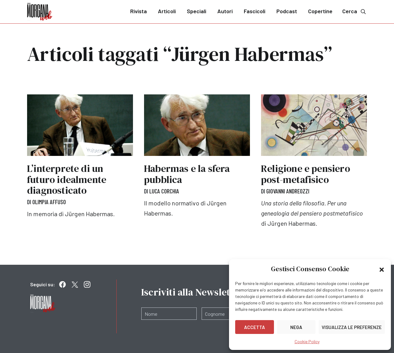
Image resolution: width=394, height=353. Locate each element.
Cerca (354, 11)
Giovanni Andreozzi (288, 191)
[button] (382, 269)
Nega (296, 327)
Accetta (254, 327)
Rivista (138, 11)
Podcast (286, 11)
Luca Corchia (164, 191)
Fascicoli (254, 11)
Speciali (196, 11)
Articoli (167, 11)
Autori (225, 11)
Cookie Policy (307, 341)
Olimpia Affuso (49, 201)
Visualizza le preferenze (352, 327)
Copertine (320, 11)
